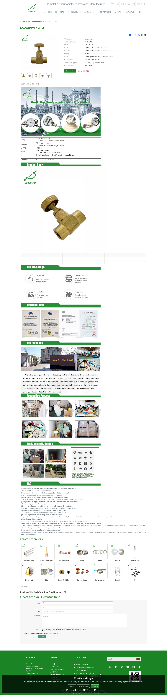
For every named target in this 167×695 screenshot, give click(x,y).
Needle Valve (38, 592)
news (140, 12)
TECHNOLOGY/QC (74, 12)
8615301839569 (81, 671)
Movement (29, 580)
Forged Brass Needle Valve (82, 580)
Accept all (95, 686)
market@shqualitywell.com (85, 667)
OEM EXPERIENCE (104, 12)
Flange (117, 560)
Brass (46, 592)
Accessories (37, 22)
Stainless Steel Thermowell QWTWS (29, 561)
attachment (46, 631)
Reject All (72, 686)
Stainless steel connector (64, 561)
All (29, 22)
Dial (46, 580)
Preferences (88, 690)
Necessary (70, 690)
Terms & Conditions (51, 633)
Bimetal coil (135, 560)
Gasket (117, 580)
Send (42, 637)
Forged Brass (53, 592)
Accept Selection (83, 686)
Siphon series (100, 580)
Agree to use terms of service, (41, 633)
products (59, 12)
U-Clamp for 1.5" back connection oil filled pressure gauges (135, 580)
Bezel (100, 560)
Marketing (97, 690)
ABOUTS (118, 12)
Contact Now (70, 71)
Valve (61, 592)
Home (22, 22)
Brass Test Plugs (64, 580)
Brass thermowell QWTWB (46, 561)
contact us (129, 12)
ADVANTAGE (88, 12)
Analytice (78, 690)
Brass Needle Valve (26, 592)
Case (82, 560)
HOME (49, 12)
